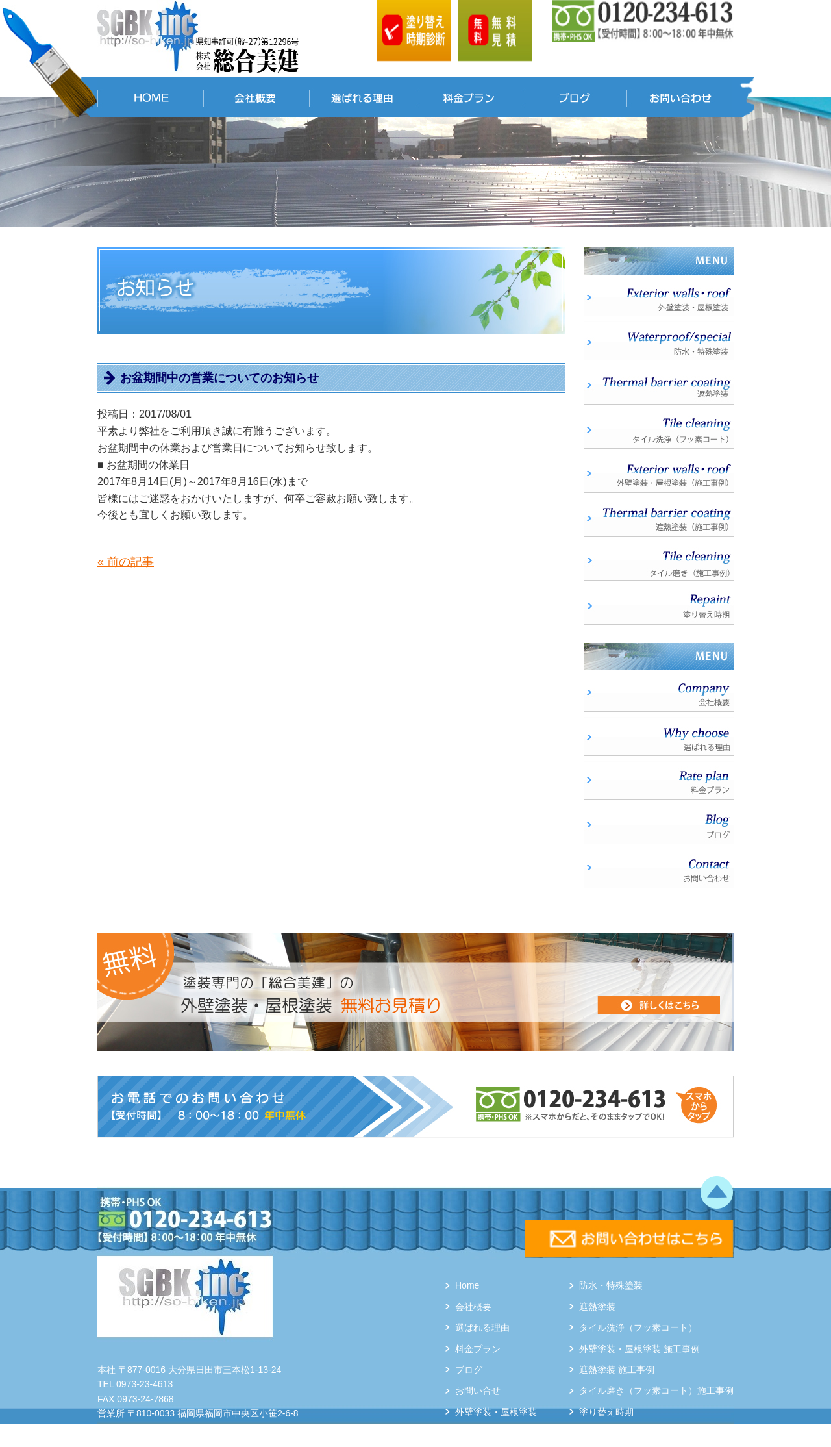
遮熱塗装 (597, 1307)
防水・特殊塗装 (611, 1285)
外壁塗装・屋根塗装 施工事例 (639, 1349)
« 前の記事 (125, 561)
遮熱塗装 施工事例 (616, 1370)
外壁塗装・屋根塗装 (496, 1412)
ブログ (468, 1370)
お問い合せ (478, 1390)
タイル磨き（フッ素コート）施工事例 (656, 1390)
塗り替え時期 (606, 1412)
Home (467, 1285)
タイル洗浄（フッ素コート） (638, 1327)
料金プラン (478, 1349)
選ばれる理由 (482, 1327)
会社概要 (473, 1307)
